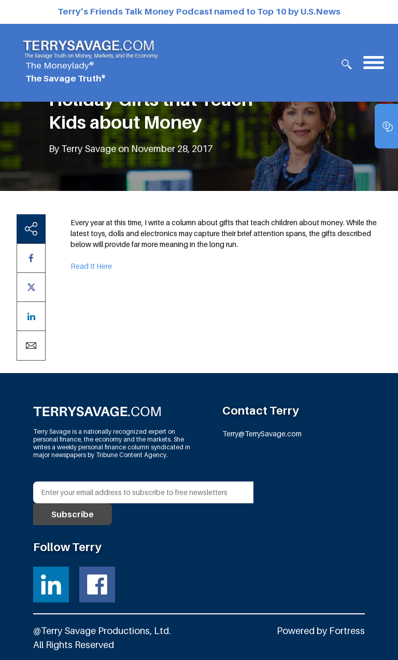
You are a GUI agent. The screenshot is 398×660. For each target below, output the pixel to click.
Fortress (347, 630)
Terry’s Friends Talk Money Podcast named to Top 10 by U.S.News (199, 11)
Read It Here (91, 266)
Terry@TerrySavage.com (262, 433)
